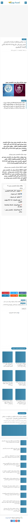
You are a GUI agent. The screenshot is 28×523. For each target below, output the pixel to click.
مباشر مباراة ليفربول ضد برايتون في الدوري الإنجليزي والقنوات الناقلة (13, 106)
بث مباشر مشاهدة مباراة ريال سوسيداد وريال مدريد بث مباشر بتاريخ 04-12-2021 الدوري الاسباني (12, 509)
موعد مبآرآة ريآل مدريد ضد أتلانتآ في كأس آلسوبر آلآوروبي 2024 (8, 365)
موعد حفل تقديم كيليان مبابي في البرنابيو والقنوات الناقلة (21, 383)
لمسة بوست (8, 517)
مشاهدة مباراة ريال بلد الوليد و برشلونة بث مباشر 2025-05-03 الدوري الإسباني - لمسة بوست (21, 366)
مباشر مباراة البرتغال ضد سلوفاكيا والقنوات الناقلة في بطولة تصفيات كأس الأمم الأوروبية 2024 (13, 104)
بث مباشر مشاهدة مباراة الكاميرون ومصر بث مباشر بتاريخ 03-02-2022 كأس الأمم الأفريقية (11, 464)
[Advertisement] (14, 22)
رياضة (24, 39)
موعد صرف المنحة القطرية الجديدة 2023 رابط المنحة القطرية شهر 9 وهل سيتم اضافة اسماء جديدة (11, 502)
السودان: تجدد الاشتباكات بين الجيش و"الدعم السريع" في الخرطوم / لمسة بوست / (11, 457)
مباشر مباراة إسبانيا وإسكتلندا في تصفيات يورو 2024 (13, 102)
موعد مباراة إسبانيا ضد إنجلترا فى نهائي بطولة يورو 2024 (8, 383)
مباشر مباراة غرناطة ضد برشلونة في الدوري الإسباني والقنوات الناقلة (13, 107)
